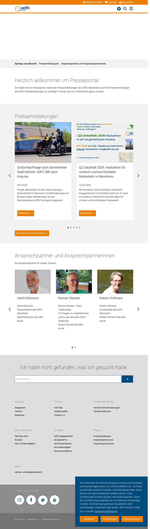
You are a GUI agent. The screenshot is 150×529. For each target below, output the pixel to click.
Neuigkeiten (20, 408)
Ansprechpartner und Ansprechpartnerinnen (83, 63)
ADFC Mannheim (23, 430)
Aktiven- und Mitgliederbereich (28, 472)
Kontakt (18, 440)
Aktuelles (19, 401)
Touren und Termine (104, 401)
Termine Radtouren (102, 411)
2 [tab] (70, 227)
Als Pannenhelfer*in (63, 451)
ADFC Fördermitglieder (25, 443)
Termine (18, 411)
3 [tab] (73, 227)
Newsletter (126, 2)
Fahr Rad (58, 408)
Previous (9, 175)
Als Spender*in (60, 440)
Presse (97, 430)
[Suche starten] (127, 379)
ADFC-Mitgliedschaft (63, 436)
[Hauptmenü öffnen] (131, 9)
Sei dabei (58, 430)
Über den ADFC (21, 436)
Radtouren (19, 415)
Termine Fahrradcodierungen (107, 408)
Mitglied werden (93, 2)
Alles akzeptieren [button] (132, 519)
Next (138, 175)
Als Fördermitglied (62, 447)
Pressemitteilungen (49, 63)
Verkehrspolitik (61, 411)
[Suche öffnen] (125, 9)
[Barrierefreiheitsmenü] (119, 9)
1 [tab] (68, 227)
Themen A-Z (59, 415)
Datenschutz (33, 519)
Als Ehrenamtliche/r (63, 443)
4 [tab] (76, 227)
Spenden (111, 2)
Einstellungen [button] (110, 519)
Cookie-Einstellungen (51, 519)
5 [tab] (79, 227)
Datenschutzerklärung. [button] (106, 511)
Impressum (20, 519)
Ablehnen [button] (89, 519)
